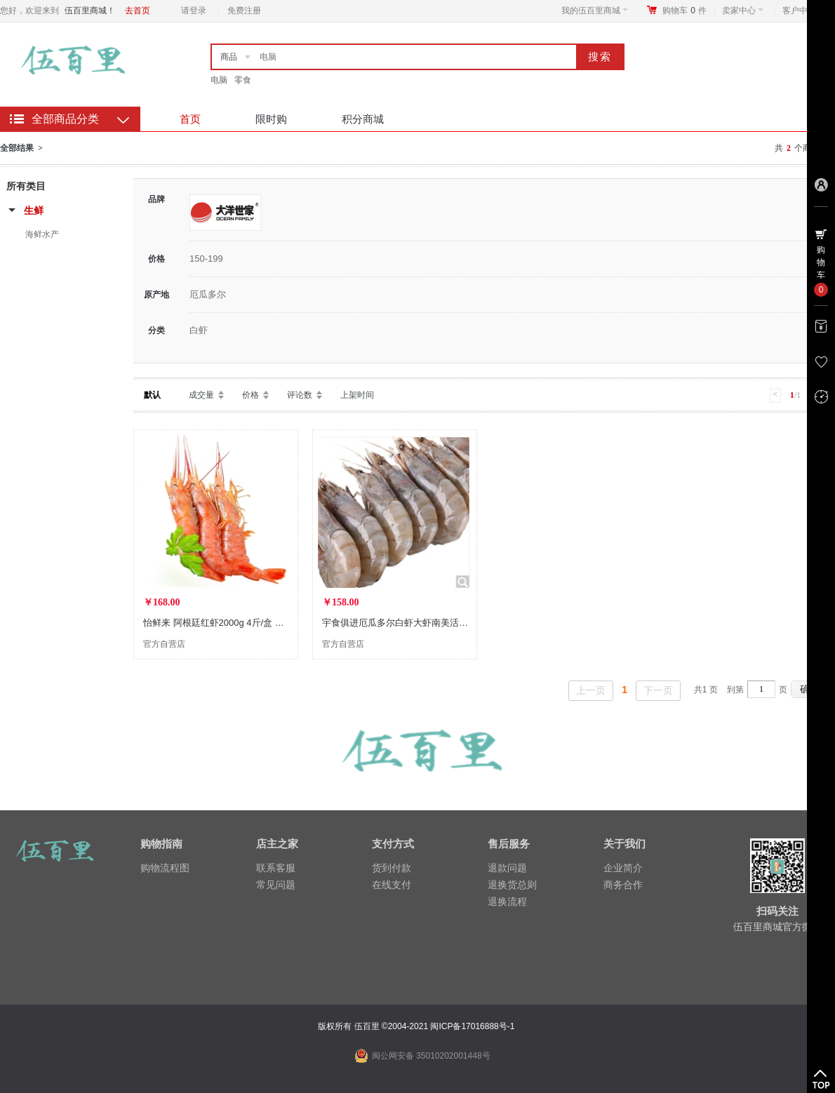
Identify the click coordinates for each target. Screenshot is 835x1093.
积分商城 (363, 119)
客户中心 (803, 10)
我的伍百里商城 (594, 10)
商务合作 (623, 884)
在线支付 (391, 884)
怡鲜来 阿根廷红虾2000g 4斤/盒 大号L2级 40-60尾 (245, 622)
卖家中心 (742, 10)
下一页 (658, 690)
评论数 (299, 395)
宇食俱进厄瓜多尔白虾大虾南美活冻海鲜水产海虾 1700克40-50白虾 (459, 622)
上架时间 (357, 395)
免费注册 (244, 10)
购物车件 (684, 10)
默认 (152, 395)
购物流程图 (164, 867)
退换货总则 (512, 884)
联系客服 (275, 867)
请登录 (193, 10)
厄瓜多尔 (207, 294)
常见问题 (275, 884)
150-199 (206, 258)
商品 (228, 57)
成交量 (201, 395)
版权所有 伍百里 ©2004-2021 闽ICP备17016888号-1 (417, 1026)
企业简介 (623, 867)
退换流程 (507, 901)
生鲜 (34, 210)
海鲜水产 (42, 234)
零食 (242, 80)
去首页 (137, 10)
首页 (190, 119)
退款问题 (507, 867)
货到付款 (391, 867)
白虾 (198, 330)
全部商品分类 (65, 119)
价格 (250, 395)
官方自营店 (164, 644)
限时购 (271, 119)
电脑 (219, 80)
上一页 (591, 690)
